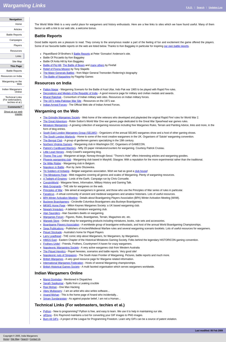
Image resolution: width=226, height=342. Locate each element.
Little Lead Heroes (53, 151)
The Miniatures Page (55, 174)
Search (201, 7)
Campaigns (16, 40)
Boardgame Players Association (61, 224)
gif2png (47, 315)
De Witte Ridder (52, 163)
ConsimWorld (51, 182)
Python (47, 311)
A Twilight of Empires (55, 178)
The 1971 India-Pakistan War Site (62, 100)
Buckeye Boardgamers (56, 201)
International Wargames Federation (63, 262)
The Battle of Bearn (73, 65)
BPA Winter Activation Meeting (60, 197)
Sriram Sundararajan (55, 298)
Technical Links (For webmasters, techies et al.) (12, 100)
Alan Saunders (51, 213)
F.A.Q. (189, 7)
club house (141, 171)
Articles (18, 29)
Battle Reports (14, 34)
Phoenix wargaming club (57, 159)
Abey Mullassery (52, 290)
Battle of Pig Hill (52, 65)
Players (18, 45)
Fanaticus (48, 194)
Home (18, 24)
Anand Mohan (51, 294)
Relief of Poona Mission (56, 69)
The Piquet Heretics (54, 251)
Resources (16, 51)
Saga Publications (53, 228)
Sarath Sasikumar (53, 283)
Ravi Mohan (50, 287)
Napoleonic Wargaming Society (61, 247)
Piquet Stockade (52, 232)
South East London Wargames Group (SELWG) (70, 132)
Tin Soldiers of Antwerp (56, 171)
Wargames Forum (53, 217)
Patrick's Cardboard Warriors (59, 148)
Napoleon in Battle (53, 167)
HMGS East (50, 239)
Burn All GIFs (50, 319)
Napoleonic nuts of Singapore (60, 255)
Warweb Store (51, 220)
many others (97, 65)
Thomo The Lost (52, 155)
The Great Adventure (55, 121)
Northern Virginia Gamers (57, 144)
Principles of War (52, 190)
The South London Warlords (59, 136)
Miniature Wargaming (55, 125)
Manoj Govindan (52, 279)
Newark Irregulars (53, 209)
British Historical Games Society (61, 266)
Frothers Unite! (51, 243)
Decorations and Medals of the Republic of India (70, 93)
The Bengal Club (52, 140)
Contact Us (35, 339)
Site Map (17, 61)
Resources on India (11, 76)
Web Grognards (52, 186)
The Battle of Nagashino (57, 76)
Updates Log (215, 7)
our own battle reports (176, 46)
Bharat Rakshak (52, 97)
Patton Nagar (50, 89)
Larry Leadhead (52, 236)
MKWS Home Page (54, 205)
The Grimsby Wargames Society (61, 117)
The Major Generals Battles (58, 72)
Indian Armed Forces (55, 104)
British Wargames (53, 259)
